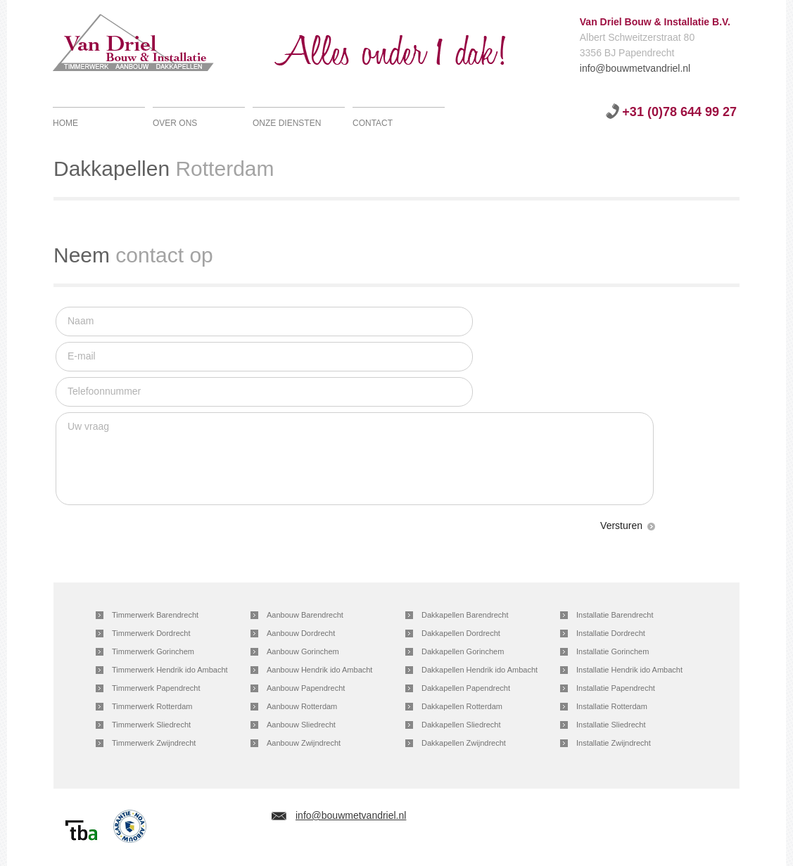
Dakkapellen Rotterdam (461, 706)
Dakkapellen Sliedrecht (461, 724)
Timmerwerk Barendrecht (155, 615)
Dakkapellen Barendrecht (465, 615)
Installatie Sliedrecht (610, 724)
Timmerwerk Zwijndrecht (154, 743)
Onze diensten (287, 123)
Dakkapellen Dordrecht (460, 633)
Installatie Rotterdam (611, 706)
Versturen (621, 525)
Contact (373, 123)
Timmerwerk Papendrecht (156, 688)
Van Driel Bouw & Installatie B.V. (149, 45)
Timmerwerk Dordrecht (151, 633)
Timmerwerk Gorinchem (153, 651)
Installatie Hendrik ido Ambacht (629, 670)
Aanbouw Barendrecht (305, 615)
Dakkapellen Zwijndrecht (463, 743)
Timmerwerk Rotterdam (152, 706)
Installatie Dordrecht (610, 633)
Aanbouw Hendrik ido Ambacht (319, 670)
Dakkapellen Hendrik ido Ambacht (479, 670)
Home (65, 123)
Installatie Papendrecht (615, 688)
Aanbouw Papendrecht (306, 688)
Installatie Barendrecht (614, 615)
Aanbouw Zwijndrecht (304, 743)
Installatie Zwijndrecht (613, 743)
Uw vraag (355, 458)
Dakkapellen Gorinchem (462, 651)
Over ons (175, 123)
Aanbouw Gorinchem (303, 651)
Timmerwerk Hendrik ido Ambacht (170, 670)
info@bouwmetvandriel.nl (586, 68)
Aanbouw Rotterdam (302, 706)
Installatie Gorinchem (612, 651)
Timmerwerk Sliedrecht (151, 724)
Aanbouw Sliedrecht (301, 724)
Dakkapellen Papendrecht (465, 688)
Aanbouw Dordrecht (301, 633)
